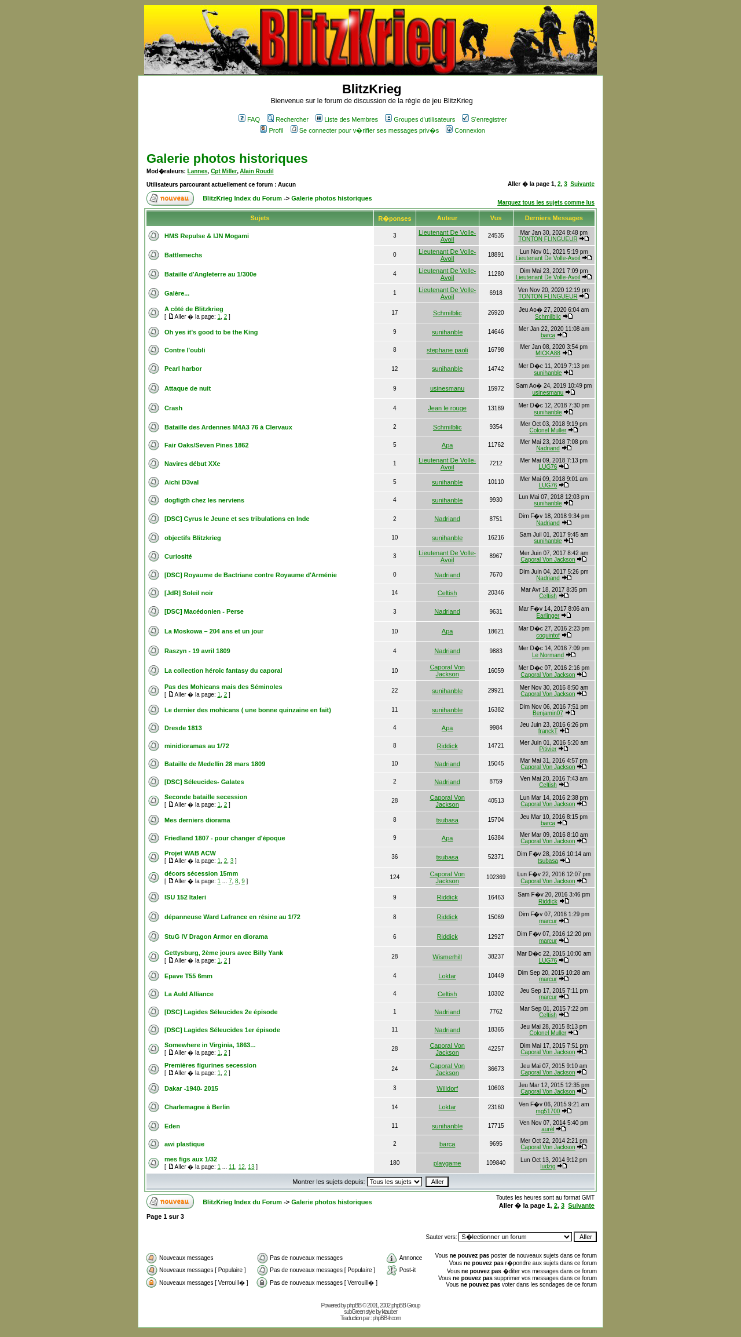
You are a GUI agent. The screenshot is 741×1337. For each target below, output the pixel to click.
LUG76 (548, 467)
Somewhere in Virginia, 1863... (210, 1044)
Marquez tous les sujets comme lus (546, 202)
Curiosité (178, 556)
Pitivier (547, 749)
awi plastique (184, 1144)
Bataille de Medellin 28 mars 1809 (214, 763)
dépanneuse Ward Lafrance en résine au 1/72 (232, 916)
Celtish (447, 592)
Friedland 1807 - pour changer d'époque (224, 838)
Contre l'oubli (184, 350)
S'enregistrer (484, 119)
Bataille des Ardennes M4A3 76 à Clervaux (228, 427)
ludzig (547, 1166)
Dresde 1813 (183, 727)
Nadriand (548, 448)
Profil (271, 130)
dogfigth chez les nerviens (204, 500)
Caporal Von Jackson (547, 559)
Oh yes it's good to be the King (211, 332)
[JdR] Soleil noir (188, 592)
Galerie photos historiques (227, 158)
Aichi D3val (181, 482)
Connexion (465, 130)
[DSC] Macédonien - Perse (204, 611)
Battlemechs (183, 255)
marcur (548, 921)
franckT (547, 731)
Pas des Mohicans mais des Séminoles (223, 686)
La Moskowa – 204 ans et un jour (213, 631)
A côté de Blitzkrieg (193, 308)
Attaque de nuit (187, 388)
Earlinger (547, 616)
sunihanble (447, 332)
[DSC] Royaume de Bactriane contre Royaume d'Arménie (250, 574)
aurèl (547, 1129)
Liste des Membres (347, 119)
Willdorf (447, 1088)
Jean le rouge (447, 408)
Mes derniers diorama (197, 820)
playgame (447, 1163)
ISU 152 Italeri (185, 897)
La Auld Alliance (189, 993)
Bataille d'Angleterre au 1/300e (210, 274)
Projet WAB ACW (190, 853)
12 (242, 1167)
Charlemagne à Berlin (197, 1106)
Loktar (447, 975)
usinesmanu (447, 388)
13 (251, 1167)
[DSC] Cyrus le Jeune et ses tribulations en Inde (237, 518)
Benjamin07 (548, 713)
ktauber (389, 1312)
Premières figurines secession (210, 1065)
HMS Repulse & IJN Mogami (206, 235)
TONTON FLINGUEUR (547, 239)
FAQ (249, 119)
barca (548, 335)
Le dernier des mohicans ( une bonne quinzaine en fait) (247, 709)
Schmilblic (447, 312)
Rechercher (288, 119)
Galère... (176, 293)
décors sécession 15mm (201, 873)
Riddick (447, 745)
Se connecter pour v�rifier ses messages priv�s (365, 130)
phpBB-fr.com (386, 1318)
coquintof (548, 635)
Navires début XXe (192, 463)
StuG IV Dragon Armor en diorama (216, 936)
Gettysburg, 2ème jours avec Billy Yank (223, 952)
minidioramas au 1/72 (196, 745)
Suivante (582, 184)
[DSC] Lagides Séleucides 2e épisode (221, 1011)
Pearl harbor (183, 368)
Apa (447, 445)
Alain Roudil (256, 171)
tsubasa (447, 820)
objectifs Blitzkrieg (192, 537)
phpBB (354, 1305)
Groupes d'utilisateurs (420, 119)
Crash (173, 408)
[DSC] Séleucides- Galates (204, 781)
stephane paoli (447, 350)
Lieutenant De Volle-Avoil (447, 236)
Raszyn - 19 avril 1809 (197, 650)
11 (232, 1167)
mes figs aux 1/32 (190, 1159)
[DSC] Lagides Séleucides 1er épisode (222, 1029)
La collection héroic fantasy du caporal (223, 670)
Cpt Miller (224, 171)
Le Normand (548, 655)
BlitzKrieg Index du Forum (242, 198)
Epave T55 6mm (188, 975)
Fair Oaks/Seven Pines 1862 (206, 445)
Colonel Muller (547, 430)
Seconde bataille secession (205, 796)
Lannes (198, 171)
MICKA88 (547, 353)
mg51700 (548, 1111)
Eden (172, 1126)
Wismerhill (447, 956)
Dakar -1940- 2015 (191, 1088)
